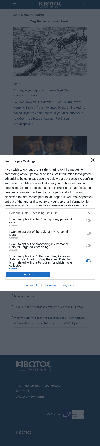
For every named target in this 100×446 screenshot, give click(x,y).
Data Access (50, 285)
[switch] (88, 220)
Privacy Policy (67, 285)
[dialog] (50, 223)
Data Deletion (32, 285)
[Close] (94, 161)
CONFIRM (28, 274)
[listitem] (50, 213)
